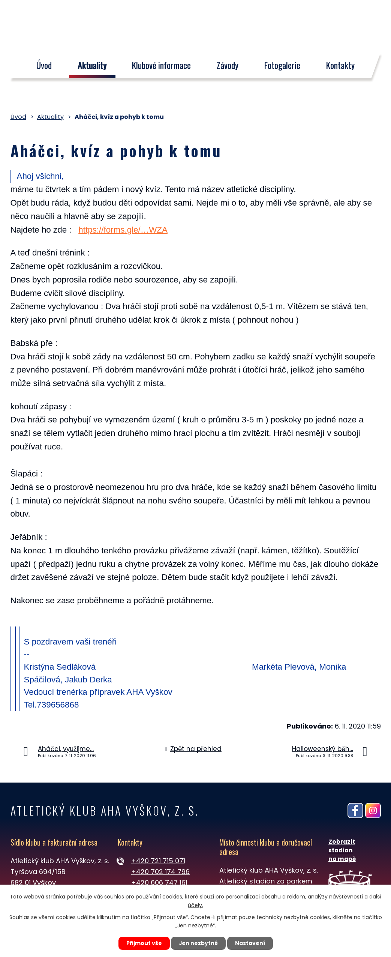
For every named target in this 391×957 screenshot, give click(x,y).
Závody (227, 65)
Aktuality (92, 65)
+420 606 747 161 (159, 882)
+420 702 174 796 (160, 871)
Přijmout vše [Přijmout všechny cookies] (144, 943)
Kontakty (340, 65)
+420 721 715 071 (158, 860)
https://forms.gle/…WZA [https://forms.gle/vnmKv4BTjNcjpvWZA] (123, 229)
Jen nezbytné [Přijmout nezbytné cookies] (198, 943)
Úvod (44, 65)
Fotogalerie (282, 65)
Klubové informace (161, 65)
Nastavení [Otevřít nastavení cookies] (250, 943)
